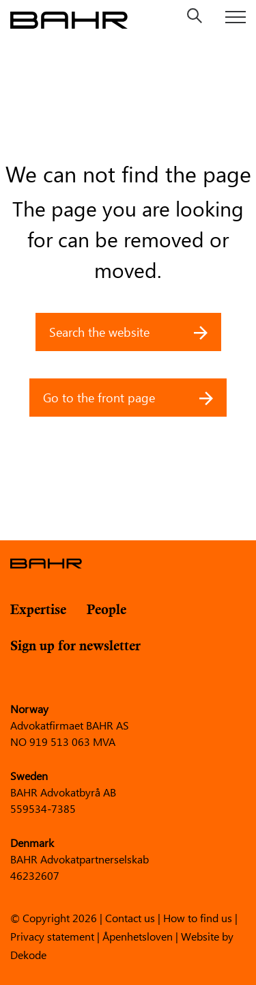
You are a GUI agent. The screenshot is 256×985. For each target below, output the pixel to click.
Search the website (128, 332)
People (106, 610)
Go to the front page (128, 397)
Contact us (130, 917)
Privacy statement (52, 935)
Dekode (28, 954)
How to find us (197, 917)
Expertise (38, 610)
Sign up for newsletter (75, 646)
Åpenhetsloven (137, 935)
